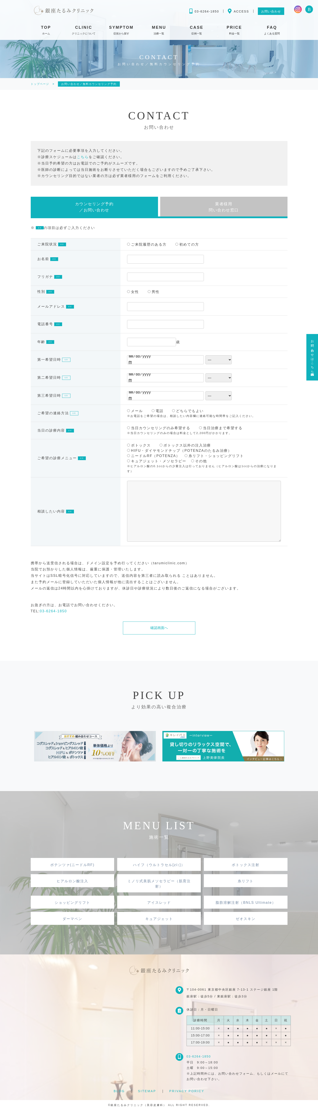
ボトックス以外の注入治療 (185, 448)
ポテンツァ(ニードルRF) (72, 867)
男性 (154, 294)
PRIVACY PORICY (186, 1093)
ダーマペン (72, 921)
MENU (159, 31)
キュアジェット (159, 921)
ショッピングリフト (72, 905)
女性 (133, 294)
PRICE (234, 31)
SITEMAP (147, 1093)
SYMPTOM (121, 31)
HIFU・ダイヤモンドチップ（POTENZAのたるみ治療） (179, 453)
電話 (157, 413)
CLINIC (83, 31)
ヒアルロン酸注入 (72, 883)
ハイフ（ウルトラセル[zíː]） (159, 867)
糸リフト (245, 883)
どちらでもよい (188, 413)
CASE (196, 31)
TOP (46, 31)
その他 (199, 463)
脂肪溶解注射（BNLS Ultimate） (246, 905)
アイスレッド (159, 905)
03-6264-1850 (53, 614)
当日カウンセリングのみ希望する (158, 430)
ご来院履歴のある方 (147, 247)
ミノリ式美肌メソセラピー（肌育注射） (159, 886)
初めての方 (187, 247)
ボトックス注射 (245, 867)
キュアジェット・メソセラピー (156, 463)
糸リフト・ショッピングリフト (214, 458)
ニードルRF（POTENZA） (153, 458)
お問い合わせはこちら (312, 357)
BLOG (119, 1093)
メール (135, 413)
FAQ (272, 31)
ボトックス (139, 448)
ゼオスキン (245, 921)
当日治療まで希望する (221, 430)
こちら (83, 157)
